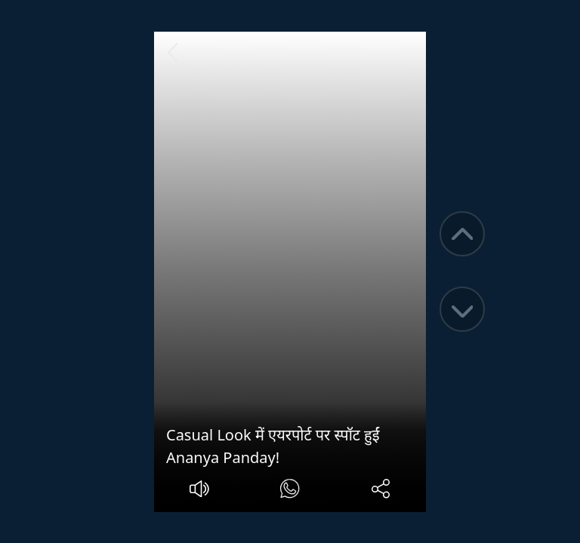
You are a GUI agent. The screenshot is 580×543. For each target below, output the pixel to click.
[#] (289, 490)
